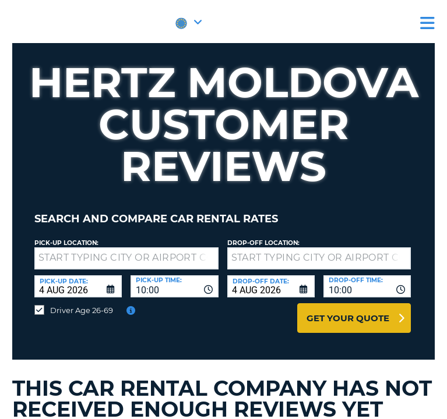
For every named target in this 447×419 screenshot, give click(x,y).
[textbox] (126, 258)
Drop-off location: (263, 243)
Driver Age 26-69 (81, 310)
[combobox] (174, 286)
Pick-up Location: (66, 243)
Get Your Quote (348, 318)
